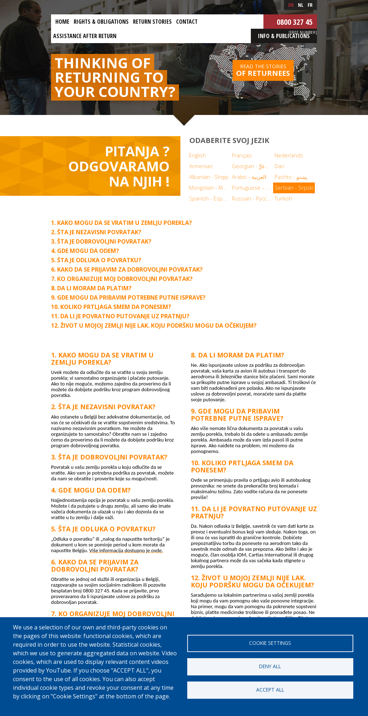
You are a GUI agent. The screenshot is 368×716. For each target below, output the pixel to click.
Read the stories (263, 70)
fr (310, 4)
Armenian (201, 166)
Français (242, 155)
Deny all (270, 666)
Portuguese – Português (252, 187)
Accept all (270, 689)
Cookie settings (270, 642)
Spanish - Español (209, 198)
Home (62, 22)
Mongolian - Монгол (209, 187)
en (291, 4)
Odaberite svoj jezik (229, 140)
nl (300, 4)
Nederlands (289, 155)
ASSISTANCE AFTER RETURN (84, 36)
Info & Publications (284, 36)
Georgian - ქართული (252, 166)
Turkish (283, 198)
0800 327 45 (295, 21)
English (197, 155)
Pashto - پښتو (291, 176)
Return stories (152, 22)
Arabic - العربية (249, 176)
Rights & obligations (101, 22)
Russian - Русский (252, 198)
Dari (279, 166)
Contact (187, 22)
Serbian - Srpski (294, 187)
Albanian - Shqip (209, 176)
